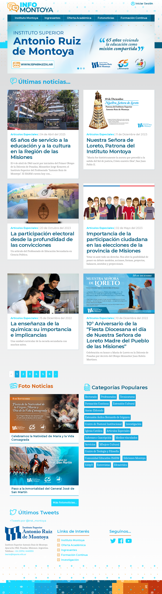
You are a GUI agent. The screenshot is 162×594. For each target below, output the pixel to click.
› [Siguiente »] (55, 374)
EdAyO (89, 465)
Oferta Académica (79, 17)
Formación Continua (134, 17)
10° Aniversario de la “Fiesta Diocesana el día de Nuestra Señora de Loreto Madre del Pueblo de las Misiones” (118, 334)
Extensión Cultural (124, 403)
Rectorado (91, 397)
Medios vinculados (126, 437)
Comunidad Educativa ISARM (102, 458)
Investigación (133, 424)
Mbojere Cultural (109, 444)
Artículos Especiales (24, 134)
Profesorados (108, 397)
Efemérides (120, 465)
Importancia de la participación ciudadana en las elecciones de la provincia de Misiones (117, 242)
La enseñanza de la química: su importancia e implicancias (41, 329)
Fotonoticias (106, 17)
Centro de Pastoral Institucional (103, 424)
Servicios (90, 444)
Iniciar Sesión (144, 3)
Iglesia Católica (94, 431)
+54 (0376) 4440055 (24, 551)
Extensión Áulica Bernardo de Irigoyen (107, 417)
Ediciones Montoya (134, 458)
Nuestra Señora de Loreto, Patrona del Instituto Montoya (111, 145)
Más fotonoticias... (65, 502)
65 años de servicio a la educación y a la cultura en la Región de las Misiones (41, 148)
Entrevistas (103, 465)
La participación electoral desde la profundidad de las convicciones (42, 239)
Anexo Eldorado (94, 410)
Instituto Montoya (26, 17)
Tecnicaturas (127, 397)
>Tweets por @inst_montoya (28, 520)
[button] (18, 47)
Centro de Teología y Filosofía (102, 451)
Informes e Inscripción (98, 437)
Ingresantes (52, 17)
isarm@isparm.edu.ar (15, 554)
